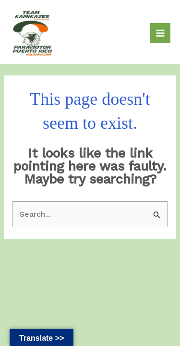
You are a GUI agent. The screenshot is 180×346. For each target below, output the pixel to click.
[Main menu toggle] (160, 33)
